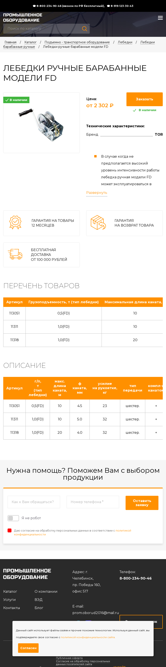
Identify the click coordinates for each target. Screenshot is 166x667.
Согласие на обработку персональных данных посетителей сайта (83, 662)
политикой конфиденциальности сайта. (88, 637)
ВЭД (39, 600)
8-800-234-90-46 (136, 578)
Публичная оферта (69, 657)
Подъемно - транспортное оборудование (77, 42)
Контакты (11, 608)
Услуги (9, 600)
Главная (10, 42)
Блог (39, 608)
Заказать (144, 99)
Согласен (28, 648)
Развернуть (96, 193)
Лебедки (125, 42)
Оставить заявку (142, 503)
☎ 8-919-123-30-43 (120, 6)
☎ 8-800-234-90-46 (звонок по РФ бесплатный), (69, 6)
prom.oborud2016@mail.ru (95, 613)
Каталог (30, 42)
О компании (46, 591)
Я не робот (24, 518)
